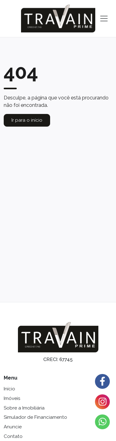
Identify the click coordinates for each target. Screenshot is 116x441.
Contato (13, 436)
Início (9, 389)
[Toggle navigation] (104, 18)
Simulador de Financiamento (35, 417)
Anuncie (13, 427)
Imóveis (12, 398)
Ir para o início (26, 120)
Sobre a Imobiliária (24, 408)
